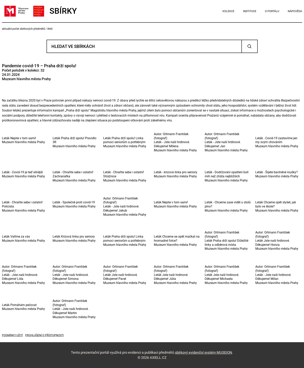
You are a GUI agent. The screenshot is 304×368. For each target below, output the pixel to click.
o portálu (272, 11)
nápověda (295, 11)
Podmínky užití (12, 335)
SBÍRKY (39, 11)
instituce (249, 11)
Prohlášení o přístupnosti (44, 335)
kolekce (228, 11)
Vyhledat (249, 46)
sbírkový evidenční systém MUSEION (203, 352)
